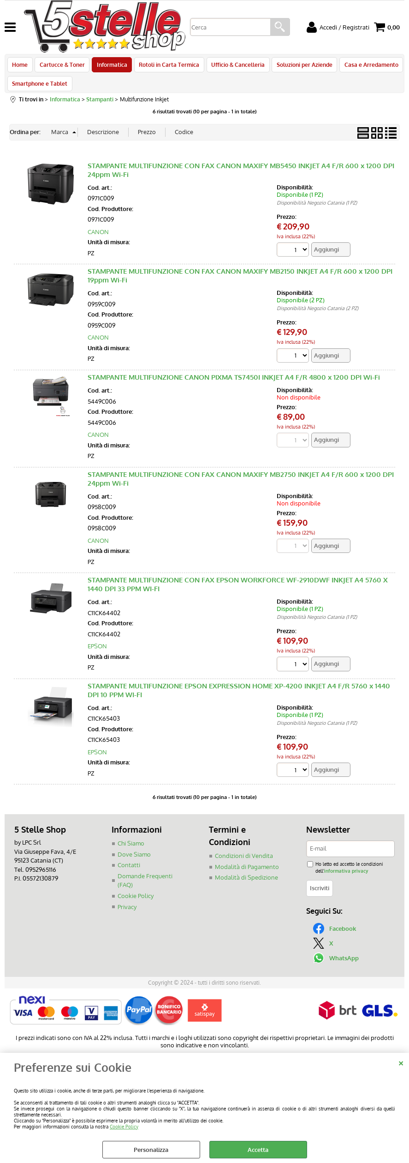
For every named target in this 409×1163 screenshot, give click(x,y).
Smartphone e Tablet (39, 87)
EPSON (97, 651)
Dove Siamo (134, 859)
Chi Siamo (131, 848)
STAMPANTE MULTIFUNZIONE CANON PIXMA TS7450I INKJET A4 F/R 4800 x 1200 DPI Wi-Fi (234, 382)
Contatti (129, 870)
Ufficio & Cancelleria (234, 66)
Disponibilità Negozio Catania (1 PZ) (317, 208)
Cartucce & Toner (61, 66)
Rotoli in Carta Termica (166, 66)
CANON (98, 237)
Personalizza (151, 1149)
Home (20, 66)
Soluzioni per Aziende (300, 66)
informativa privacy (346, 876)
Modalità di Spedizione (246, 883)
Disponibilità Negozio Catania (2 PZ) (317, 314)
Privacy (127, 912)
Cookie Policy (124, 1126)
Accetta (258, 1149)
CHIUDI (400, 1062)
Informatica (110, 66)
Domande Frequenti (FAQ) (145, 886)
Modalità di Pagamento (247, 872)
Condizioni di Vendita (244, 861)
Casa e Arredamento (366, 66)
